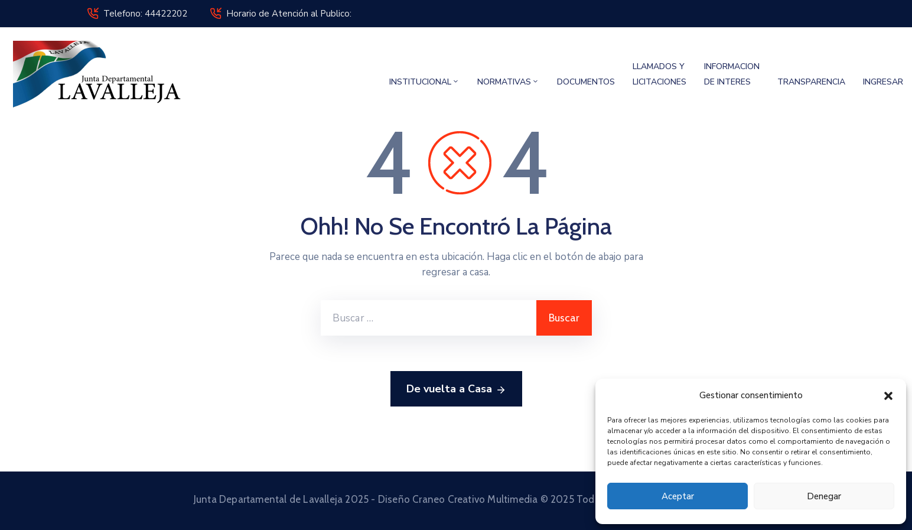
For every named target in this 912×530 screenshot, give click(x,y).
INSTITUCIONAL (424, 81)
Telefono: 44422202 (145, 13)
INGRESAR (883, 81)
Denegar (824, 496)
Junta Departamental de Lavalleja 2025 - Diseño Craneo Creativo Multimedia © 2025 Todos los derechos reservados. (456, 499)
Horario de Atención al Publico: (288, 13)
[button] (888, 395)
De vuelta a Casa (456, 389)
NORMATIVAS (508, 81)
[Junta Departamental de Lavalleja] (101, 74)
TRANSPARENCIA (811, 81)
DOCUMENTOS (586, 81)
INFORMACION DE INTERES (732, 74)
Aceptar (678, 496)
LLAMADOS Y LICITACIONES (659, 74)
